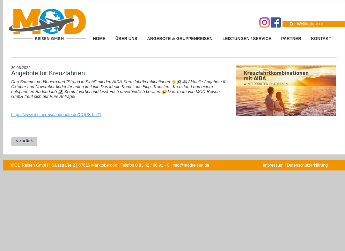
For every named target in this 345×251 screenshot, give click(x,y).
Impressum (273, 165)
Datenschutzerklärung (307, 165)
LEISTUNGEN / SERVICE (246, 38)
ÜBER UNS (126, 38)
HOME (99, 38)
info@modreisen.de (191, 165)
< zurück (24, 140)
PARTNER (291, 38)
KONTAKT (321, 38)
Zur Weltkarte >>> (306, 24)
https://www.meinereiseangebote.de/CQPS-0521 (56, 114)
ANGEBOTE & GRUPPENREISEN (179, 38)
